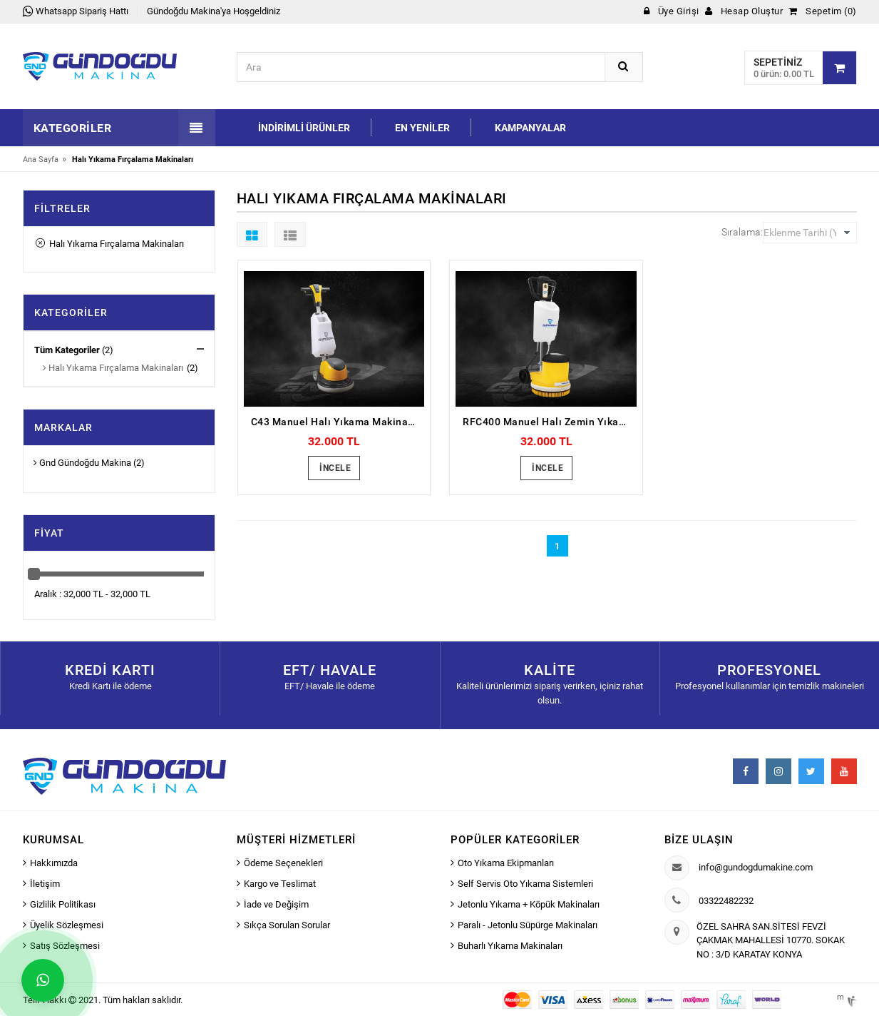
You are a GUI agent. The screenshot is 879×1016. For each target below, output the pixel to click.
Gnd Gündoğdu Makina (82, 462)
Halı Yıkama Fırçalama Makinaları (110, 243)
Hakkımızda (54, 863)
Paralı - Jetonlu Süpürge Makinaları (527, 925)
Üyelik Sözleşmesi (66, 925)
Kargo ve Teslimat (280, 883)
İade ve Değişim (276, 904)
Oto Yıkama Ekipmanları (506, 863)
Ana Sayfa (40, 159)
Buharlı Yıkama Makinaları (510, 945)
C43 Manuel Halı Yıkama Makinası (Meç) (338, 421)
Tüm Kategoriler (67, 350)
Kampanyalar (530, 127)
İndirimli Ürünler (304, 127)
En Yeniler (422, 127)
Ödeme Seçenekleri (283, 863)
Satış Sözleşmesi (65, 945)
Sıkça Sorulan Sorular (287, 925)
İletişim (45, 883)
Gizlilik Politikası (63, 904)
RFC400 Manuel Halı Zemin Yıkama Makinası (550, 421)
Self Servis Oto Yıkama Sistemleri (525, 883)
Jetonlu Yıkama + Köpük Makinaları (529, 904)
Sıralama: (742, 232)
